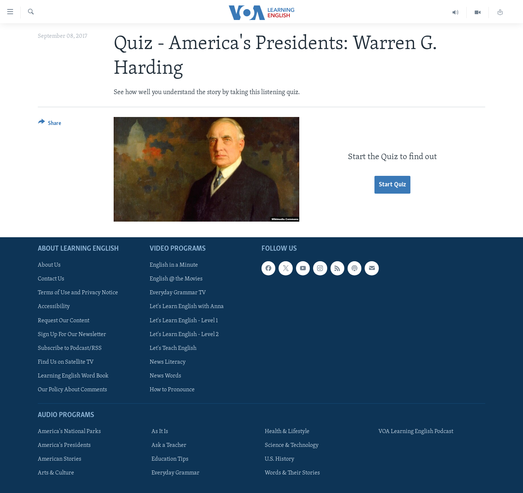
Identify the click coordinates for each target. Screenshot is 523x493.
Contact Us (51, 279)
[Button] (49, 124)
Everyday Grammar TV (178, 293)
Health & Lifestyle (287, 432)
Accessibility (54, 307)
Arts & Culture (56, 473)
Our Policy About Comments (72, 390)
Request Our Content (63, 320)
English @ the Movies (176, 279)
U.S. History (279, 459)
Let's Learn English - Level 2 (184, 334)
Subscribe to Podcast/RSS (70, 348)
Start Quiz (392, 184)
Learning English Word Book (73, 376)
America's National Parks (69, 432)
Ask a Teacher (168, 445)
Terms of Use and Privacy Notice (78, 293)
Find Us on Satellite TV (66, 362)
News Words (165, 376)
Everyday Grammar (175, 473)
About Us (49, 265)
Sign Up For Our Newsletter (72, 334)
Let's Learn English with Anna (187, 307)
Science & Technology (292, 445)
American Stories (59, 459)
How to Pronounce (172, 390)
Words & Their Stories (292, 473)
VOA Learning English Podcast (415, 432)
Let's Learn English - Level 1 (184, 320)
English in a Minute (174, 265)
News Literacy (168, 362)
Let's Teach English (173, 348)
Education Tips (169, 459)
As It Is (159, 432)
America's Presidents (64, 445)
